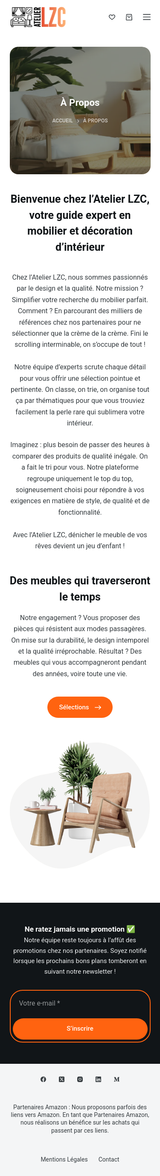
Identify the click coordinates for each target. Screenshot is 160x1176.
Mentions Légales (64, 1159)
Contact (109, 1159)
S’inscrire (80, 1028)
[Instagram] (80, 1079)
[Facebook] (43, 1079)
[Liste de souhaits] (112, 17)
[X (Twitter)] (61, 1079)
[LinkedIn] (98, 1079)
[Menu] (147, 17)
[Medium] (116, 1079)
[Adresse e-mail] (80, 1003)
